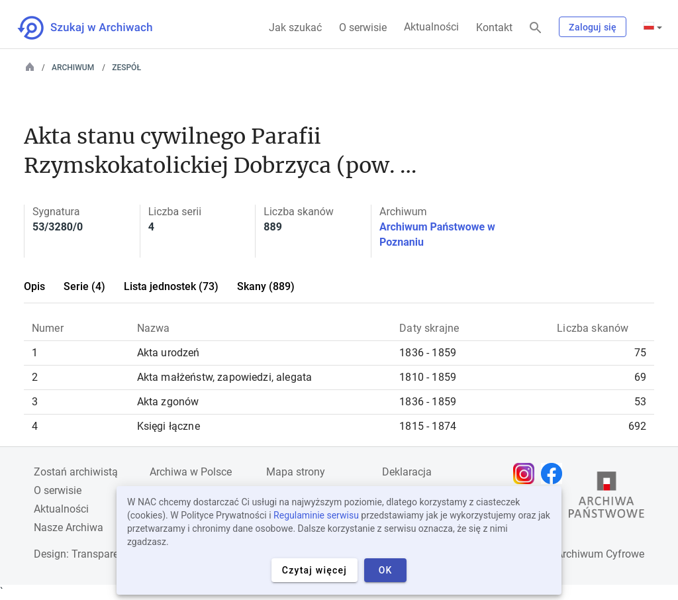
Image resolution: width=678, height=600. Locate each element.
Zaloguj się (592, 27)
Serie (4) (84, 286)
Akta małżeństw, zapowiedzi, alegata (225, 377)
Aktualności (431, 27)
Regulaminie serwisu (316, 515)
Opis (34, 286)
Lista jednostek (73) (171, 286)
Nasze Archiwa (68, 527)
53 (640, 401)
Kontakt (494, 27)
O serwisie (363, 27)
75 (640, 352)
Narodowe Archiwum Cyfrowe (575, 554)
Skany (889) (266, 286)
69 (640, 377)
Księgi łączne (168, 426)
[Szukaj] (535, 28)
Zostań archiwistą (76, 472)
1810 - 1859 (427, 377)
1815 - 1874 (427, 426)
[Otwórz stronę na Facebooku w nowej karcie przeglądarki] (555, 473)
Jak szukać (295, 27)
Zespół (126, 67)
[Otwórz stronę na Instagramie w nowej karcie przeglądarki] (527, 473)
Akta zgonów (168, 401)
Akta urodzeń (168, 352)
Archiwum (73, 67)
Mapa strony (295, 472)
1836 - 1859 (427, 352)
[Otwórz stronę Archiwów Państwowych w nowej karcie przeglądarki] (606, 498)
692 (637, 426)
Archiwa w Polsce (191, 472)
